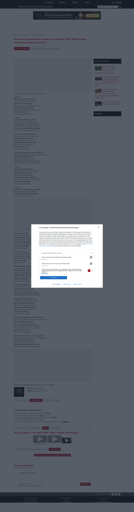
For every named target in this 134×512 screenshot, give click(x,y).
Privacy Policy (77, 284)
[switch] (90, 257)
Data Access (67, 284)
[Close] (99, 228)
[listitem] (67, 253)
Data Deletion (56, 284)
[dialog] (67, 256)
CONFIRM (53, 277)
